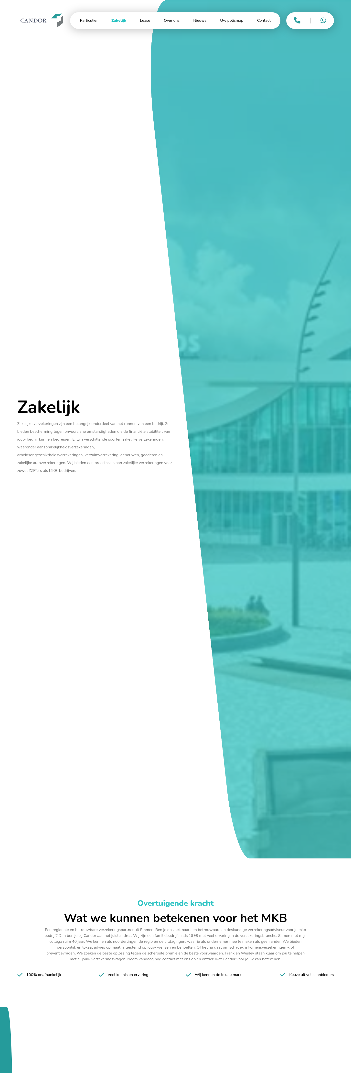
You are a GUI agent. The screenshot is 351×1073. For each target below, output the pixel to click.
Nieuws (199, 20)
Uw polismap (231, 20)
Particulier (89, 20)
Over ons (172, 20)
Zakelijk (118, 20)
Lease (145, 20)
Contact (263, 20)
